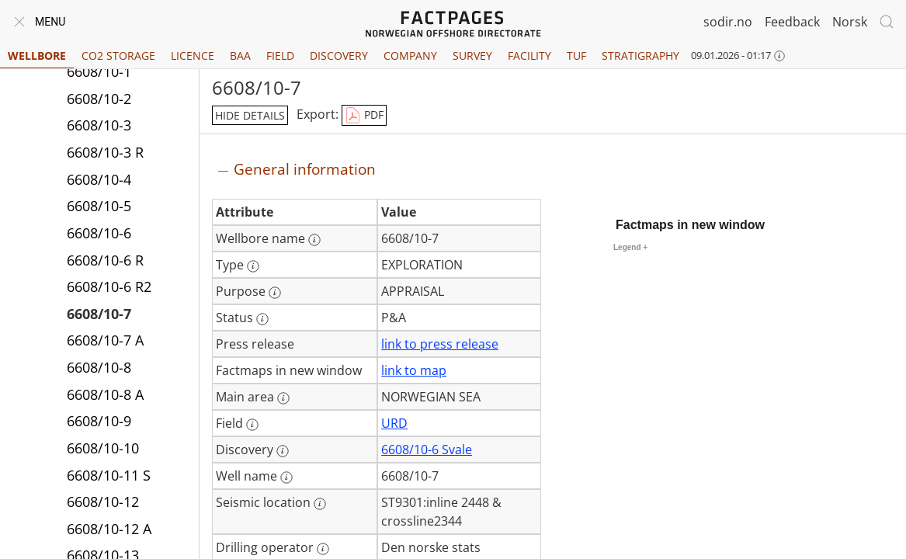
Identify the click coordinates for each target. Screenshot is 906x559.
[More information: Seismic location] (320, 504)
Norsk (849, 21)
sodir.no (727, 21)
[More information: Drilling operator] (323, 549)
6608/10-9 (99, 420)
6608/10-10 (103, 448)
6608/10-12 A (109, 528)
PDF (364, 115)
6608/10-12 (103, 501)
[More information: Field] (252, 424)
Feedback (792, 21)
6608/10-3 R (105, 152)
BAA (240, 55)
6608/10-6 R (105, 260)
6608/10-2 (99, 98)
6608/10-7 (99, 313)
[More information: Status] (262, 319)
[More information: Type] (253, 266)
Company (410, 55)
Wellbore (37, 55)
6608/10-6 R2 (109, 286)
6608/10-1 (99, 71)
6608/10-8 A (105, 394)
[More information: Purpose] (275, 292)
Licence (192, 55)
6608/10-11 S (109, 475)
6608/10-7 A (105, 340)
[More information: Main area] (283, 398)
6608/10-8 (99, 367)
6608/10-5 (99, 205)
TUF (576, 55)
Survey (472, 55)
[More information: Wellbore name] (314, 240)
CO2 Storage (118, 55)
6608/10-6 (99, 233)
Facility (529, 55)
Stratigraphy (640, 55)
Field (280, 55)
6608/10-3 (99, 125)
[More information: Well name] (286, 477)
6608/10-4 (99, 179)
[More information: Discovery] (282, 451)
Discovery (339, 55)
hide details (250, 115)
